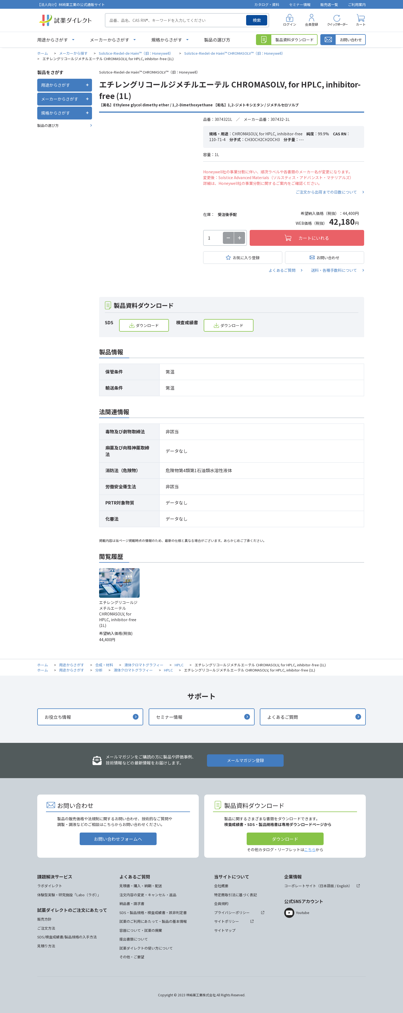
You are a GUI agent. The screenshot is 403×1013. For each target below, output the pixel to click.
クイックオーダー (337, 24)
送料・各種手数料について (334, 270)
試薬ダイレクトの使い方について (146, 948)
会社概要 (221, 885)
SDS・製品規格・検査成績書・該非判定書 (153, 912)
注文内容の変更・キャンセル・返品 (147, 894)
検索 (257, 20)
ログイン (289, 24)
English (343, 885)
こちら (310, 849)
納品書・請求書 (131, 903)
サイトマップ (224, 930)
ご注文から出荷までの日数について (326, 192)
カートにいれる (313, 238)
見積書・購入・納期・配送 (140, 885)
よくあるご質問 (282, 270)
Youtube (302, 912)
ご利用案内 (357, 4)
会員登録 (311, 24)
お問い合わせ (327, 257)
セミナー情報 (299, 4)
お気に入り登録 (246, 257)
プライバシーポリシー (232, 912)
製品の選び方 (217, 39)
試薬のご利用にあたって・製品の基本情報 (153, 921)
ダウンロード (147, 325)
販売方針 (44, 919)
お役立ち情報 (58, 717)
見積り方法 (46, 945)
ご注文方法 (46, 928)
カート (361, 24)
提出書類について (133, 939)
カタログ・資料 (266, 4)
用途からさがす (52, 39)
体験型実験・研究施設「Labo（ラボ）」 (69, 894)
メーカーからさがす (109, 39)
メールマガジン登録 (245, 760)
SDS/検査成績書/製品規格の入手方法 (67, 936)
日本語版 (327, 885)
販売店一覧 (329, 4)
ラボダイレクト (49, 885)
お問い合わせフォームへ (118, 839)
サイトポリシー (226, 921)
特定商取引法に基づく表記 (235, 894)
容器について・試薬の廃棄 (140, 930)
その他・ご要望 (131, 956)
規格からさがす (166, 39)
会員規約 (221, 903)
